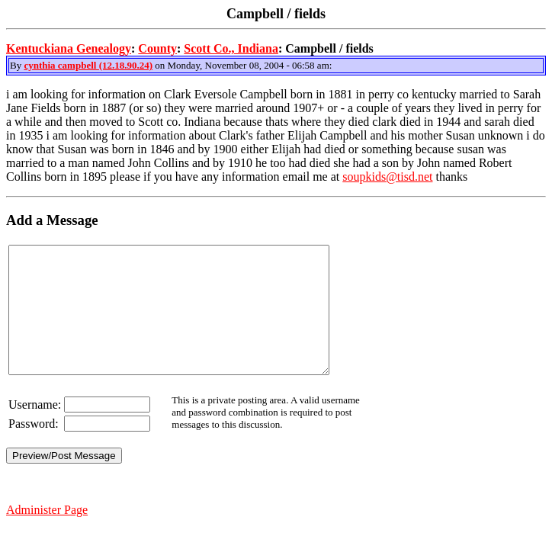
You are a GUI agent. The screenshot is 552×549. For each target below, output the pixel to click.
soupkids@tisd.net (387, 176)
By (17, 65)
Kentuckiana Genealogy (68, 48)
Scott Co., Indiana (231, 48)
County (157, 48)
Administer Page (47, 534)
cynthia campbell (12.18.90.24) (88, 65)
